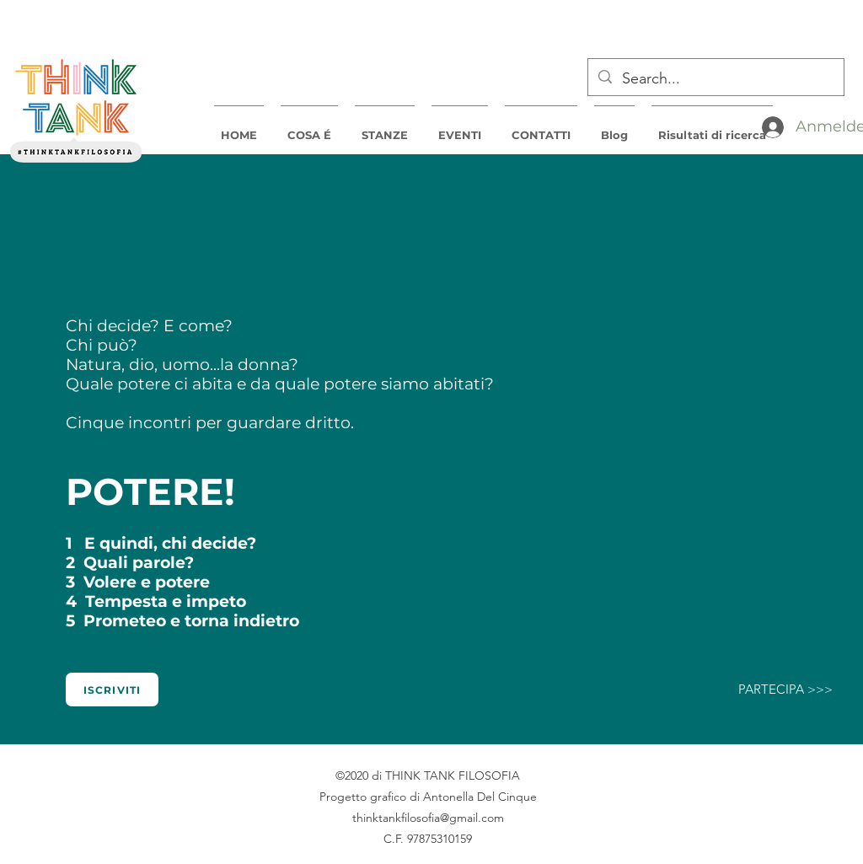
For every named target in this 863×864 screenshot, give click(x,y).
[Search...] (715, 79)
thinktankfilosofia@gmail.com (428, 817)
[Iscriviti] (112, 689)
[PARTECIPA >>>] (785, 689)
